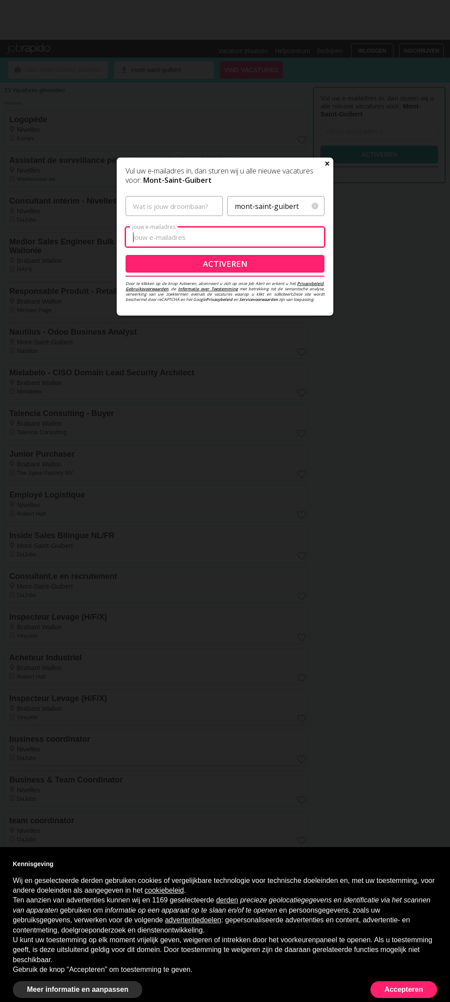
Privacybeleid (310, 283)
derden (227, 900)
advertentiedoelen (193, 920)
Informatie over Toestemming (208, 289)
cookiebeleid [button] (164, 890)
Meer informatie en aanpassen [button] (77, 989)
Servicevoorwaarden (258, 299)
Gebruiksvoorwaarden (147, 289)
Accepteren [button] (404, 989)
